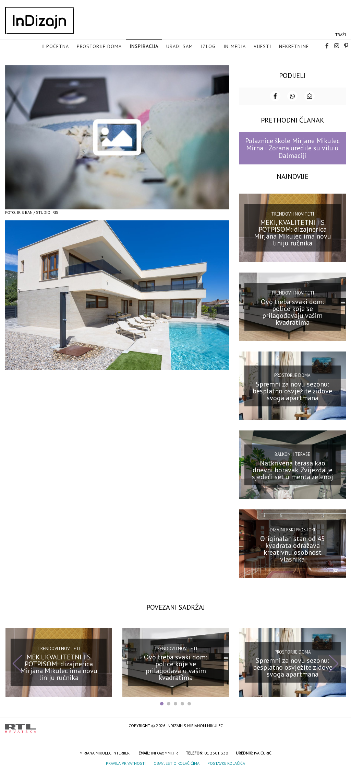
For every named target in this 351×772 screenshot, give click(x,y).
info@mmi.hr (164, 752)
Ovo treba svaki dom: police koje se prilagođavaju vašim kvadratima (292, 311)
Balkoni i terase (292, 454)
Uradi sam (179, 47)
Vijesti (262, 47)
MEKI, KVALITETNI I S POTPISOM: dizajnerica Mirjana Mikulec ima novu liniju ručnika (292, 232)
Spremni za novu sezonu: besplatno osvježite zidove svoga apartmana (292, 390)
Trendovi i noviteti (292, 214)
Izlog (208, 47)
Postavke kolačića (226, 762)
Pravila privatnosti (126, 762)
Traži (340, 34)
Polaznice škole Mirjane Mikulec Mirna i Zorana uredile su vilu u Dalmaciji (292, 148)
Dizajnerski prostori (292, 529)
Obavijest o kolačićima (176, 762)
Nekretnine (294, 47)
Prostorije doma (99, 47)
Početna (57, 47)
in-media (234, 47)
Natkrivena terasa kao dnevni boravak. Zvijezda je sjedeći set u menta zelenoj (292, 469)
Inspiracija (144, 47)
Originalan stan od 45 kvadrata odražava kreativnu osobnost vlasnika (292, 548)
